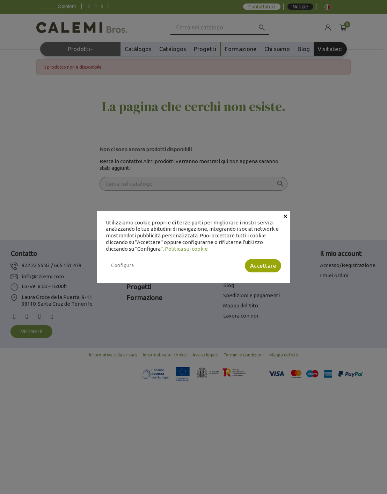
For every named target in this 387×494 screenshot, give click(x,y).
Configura (122, 265)
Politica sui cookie (186, 249)
